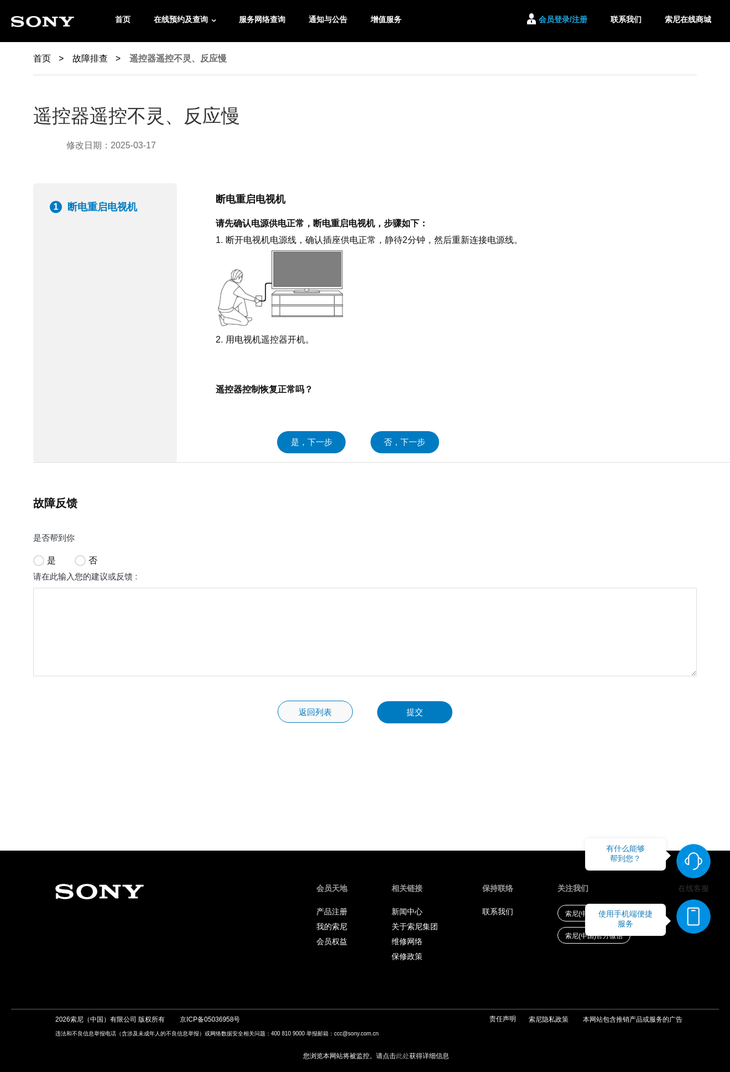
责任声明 (502, 1019)
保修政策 (407, 956)
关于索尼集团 (415, 926)
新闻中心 (407, 911)
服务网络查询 (262, 19)
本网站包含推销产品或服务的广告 (632, 1019)
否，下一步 (404, 442)
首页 (123, 19)
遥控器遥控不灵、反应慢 (178, 58)
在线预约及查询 (181, 19)
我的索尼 (331, 926)
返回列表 (315, 712)
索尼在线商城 (688, 19)
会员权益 (331, 941)
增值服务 (386, 19)
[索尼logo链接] (42, 21)
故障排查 (96, 58)
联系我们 (626, 19)
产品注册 (331, 911)
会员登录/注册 (563, 19)
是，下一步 (311, 442)
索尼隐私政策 (549, 1019)
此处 (402, 1056)
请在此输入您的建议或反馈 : (85, 576)
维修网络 (407, 941)
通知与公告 (328, 19)
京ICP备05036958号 (210, 1019)
